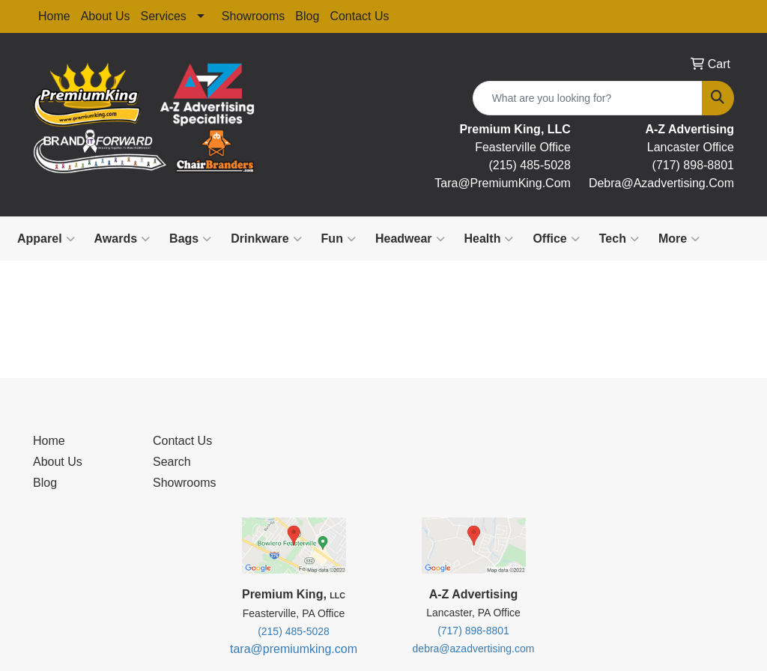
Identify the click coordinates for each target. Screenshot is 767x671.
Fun (338, 239)
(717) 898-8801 (693, 165)
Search (172, 461)
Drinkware (266, 239)
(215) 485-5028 (529, 165)
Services (164, 16)
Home (54, 16)
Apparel (46, 239)
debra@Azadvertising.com (661, 183)
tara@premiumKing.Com (502, 183)
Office (556, 239)
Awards (122, 239)
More (679, 239)
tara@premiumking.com (293, 649)
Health (489, 239)
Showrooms (253, 16)
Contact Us (359, 16)
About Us (105, 16)
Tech (619, 239)
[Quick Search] (588, 98)
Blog (307, 16)
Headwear (410, 239)
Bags (190, 239)
